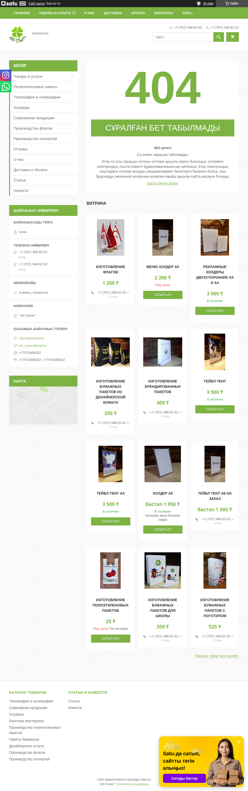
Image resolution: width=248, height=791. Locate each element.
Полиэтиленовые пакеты (35, 87)
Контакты (163, 13)
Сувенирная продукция (34, 118)
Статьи (20, 180)
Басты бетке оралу (162, 183)
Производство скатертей (35, 138)
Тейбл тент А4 (111, 493)
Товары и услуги (55, 13)
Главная (22, 13)
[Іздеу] (218, 37)
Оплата (138, 13)
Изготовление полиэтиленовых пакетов (111, 605)
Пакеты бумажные (24, 739)
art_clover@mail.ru (33, 346)
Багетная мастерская (26, 721)
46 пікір (208, 3)
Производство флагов (33, 128)
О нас (89, 13)
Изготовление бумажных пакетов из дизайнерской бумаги (110, 391)
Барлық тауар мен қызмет (217, 656)
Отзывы (21, 149)
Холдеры (22, 107)
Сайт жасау (37, 3)
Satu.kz (146, 779)
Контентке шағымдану (133, 784)
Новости (21, 190)
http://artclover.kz (31, 338)
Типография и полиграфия (37, 97)
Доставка (113, 13)
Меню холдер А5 (162, 267)
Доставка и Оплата (30, 170)
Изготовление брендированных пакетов (163, 386)
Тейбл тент (215, 381)
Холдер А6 (163, 493)
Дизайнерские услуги (26, 746)
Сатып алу (163, 295)
